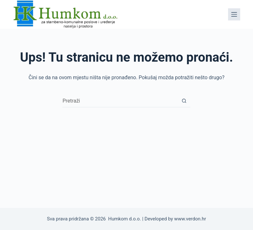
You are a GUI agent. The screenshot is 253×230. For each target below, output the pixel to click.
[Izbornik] (234, 14)
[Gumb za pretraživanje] (184, 101)
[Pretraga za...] (120, 101)
